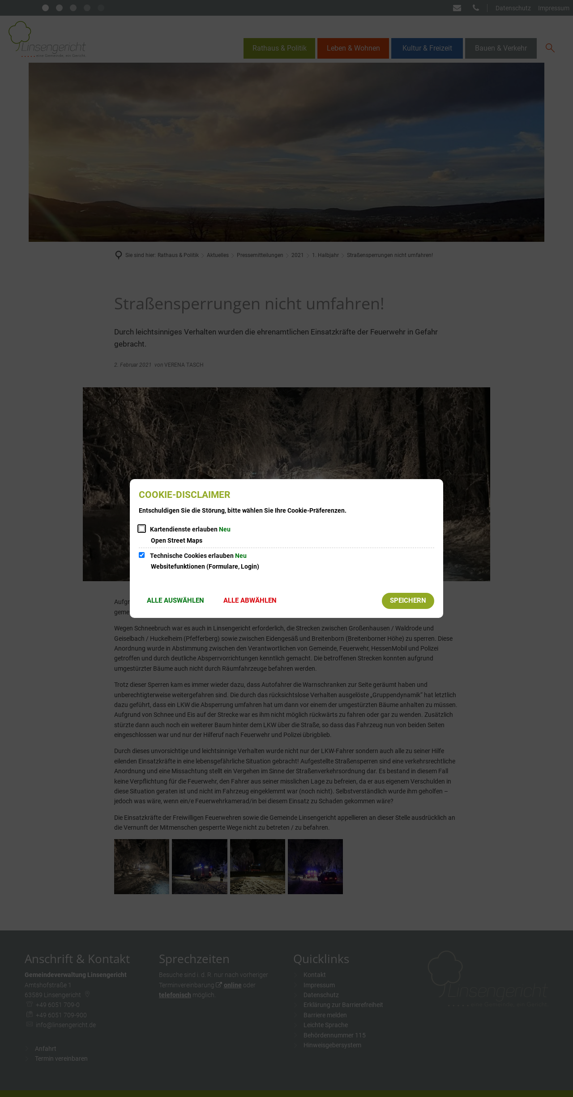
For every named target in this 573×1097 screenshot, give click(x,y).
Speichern (408, 600)
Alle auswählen (175, 600)
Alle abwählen (250, 600)
